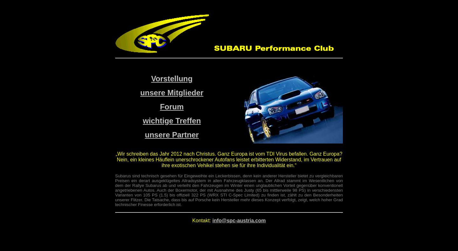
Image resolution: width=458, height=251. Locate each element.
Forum (172, 106)
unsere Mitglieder (172, 92)
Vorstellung (171, 78)
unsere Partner (172, 134)
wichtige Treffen (172, 120)
